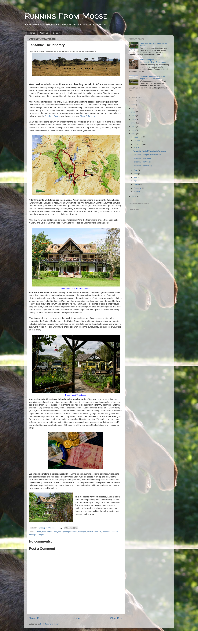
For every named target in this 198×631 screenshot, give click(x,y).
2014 (133, 134)
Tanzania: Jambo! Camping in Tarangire (149, 151)
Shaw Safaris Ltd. (87, 116)
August (137, 148)
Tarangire (40, 535)
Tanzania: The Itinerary (142, 165)
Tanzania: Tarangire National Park (147, 155)
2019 (133, 116)
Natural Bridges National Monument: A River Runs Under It (153, 61)
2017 (133, 123)
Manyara (57, 532)
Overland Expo (51, 116)
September (138, 144)
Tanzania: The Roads (142, 158)
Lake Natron (47, 532)
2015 (133, 130)
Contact (56, 33)
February (138, 188)
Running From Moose (65, 15)
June (136, 174)
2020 (133, 112)
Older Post (116, 618)
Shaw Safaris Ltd (94, 532)
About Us (44, 33)
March (136, 185)
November (138, 137)
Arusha (38, 532)
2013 (133, 196)
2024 (133, 101)
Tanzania (106, 532)
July (136, 170)
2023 (133, 105)
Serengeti (82, 532)
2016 (133, 127)
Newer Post (35, 618)
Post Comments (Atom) (50, 624)
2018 (133, 119)
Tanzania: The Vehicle (142, 162)
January (137, 192)
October (137, 141)
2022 (133, 108)
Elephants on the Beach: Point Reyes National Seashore (152, 77)
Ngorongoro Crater (69, 532)
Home (32, 33)
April (136, 181)
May (136, 177)
